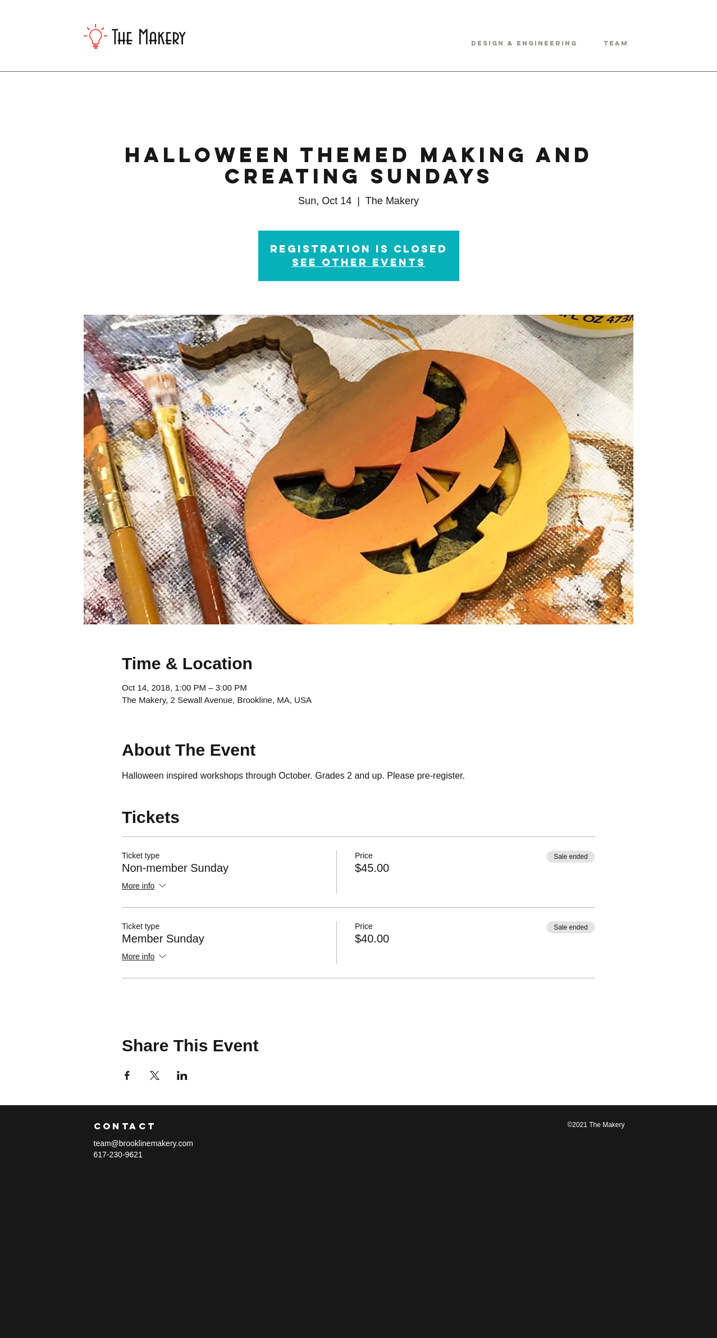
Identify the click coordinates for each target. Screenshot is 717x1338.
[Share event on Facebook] (127, 1075)
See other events (359, 262)
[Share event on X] (154, 1075)
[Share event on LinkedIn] (182, 1075)
